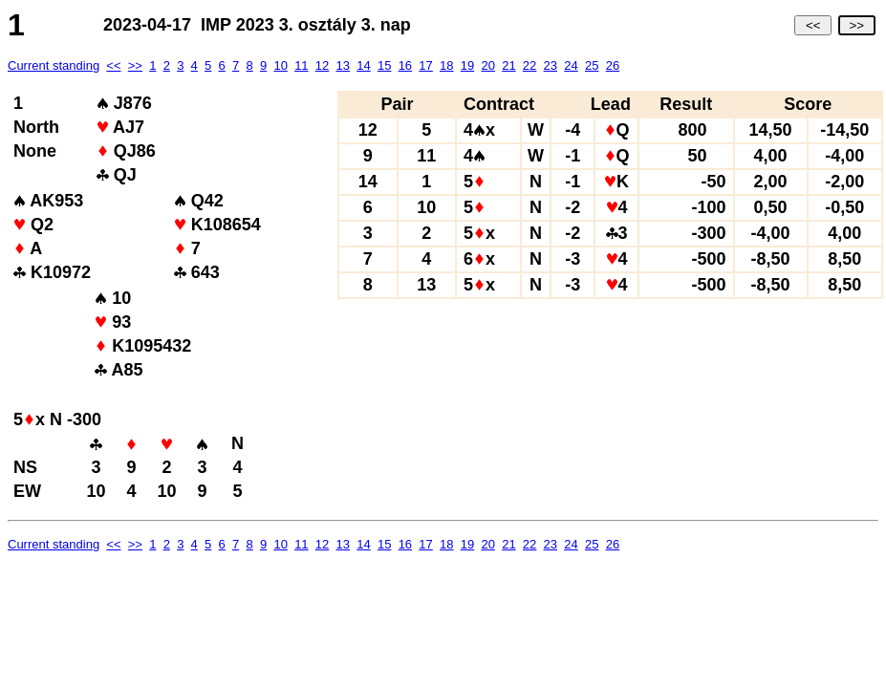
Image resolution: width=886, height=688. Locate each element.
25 (591, 65)
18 (446, 65)
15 (384, 65)
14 (363, 65)
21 (508, 65)
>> (857, 25)
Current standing (53, 65)
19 (467, 65)
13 (343, 65)
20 (487, 65)
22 (529, 65)
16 (405, 65)
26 (612, 65)
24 (570, 65)
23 (550, 65)
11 (301, 65)
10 (280, 65)
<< (813, 25)
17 (425, 65)
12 (322, 65)
